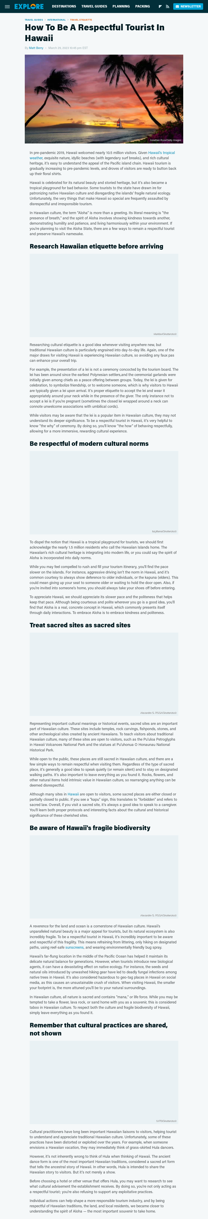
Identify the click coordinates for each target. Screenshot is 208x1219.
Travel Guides (94, 6)
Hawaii (73, 794)
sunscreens (74, 947)
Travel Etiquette (81, 20)
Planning (121, 6)
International (56, 20)
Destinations (64, 6)
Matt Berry (36, 48)
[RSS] (167, 6)
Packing (142, 6)
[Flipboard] (160, 6)
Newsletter (188, 6)
